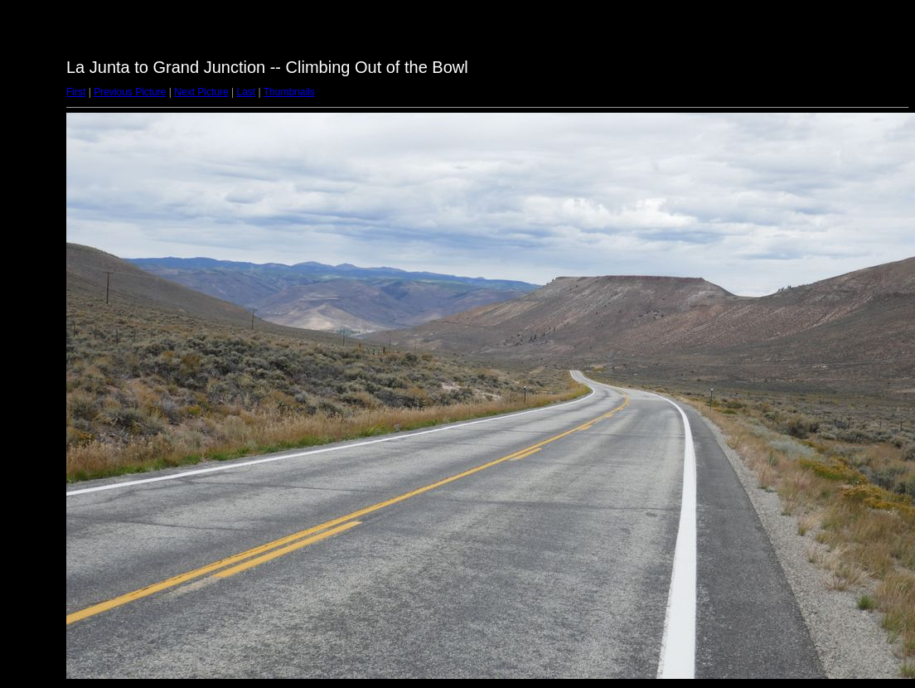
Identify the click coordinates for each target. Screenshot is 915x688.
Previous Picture (130, 92)
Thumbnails (289, 92)
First (75, 92)
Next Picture (201, 92)
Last (245, 92)
